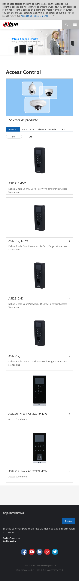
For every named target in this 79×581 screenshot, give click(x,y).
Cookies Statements (38, 15)
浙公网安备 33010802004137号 (50, 570)
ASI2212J (14, 356)
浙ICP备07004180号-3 (25, 570)
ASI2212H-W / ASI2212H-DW (27, 471)
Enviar (68, 521)
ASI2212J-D (15, 298)
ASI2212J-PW (17, 183)
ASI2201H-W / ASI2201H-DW (27, 414)
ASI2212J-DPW (18, 241)
